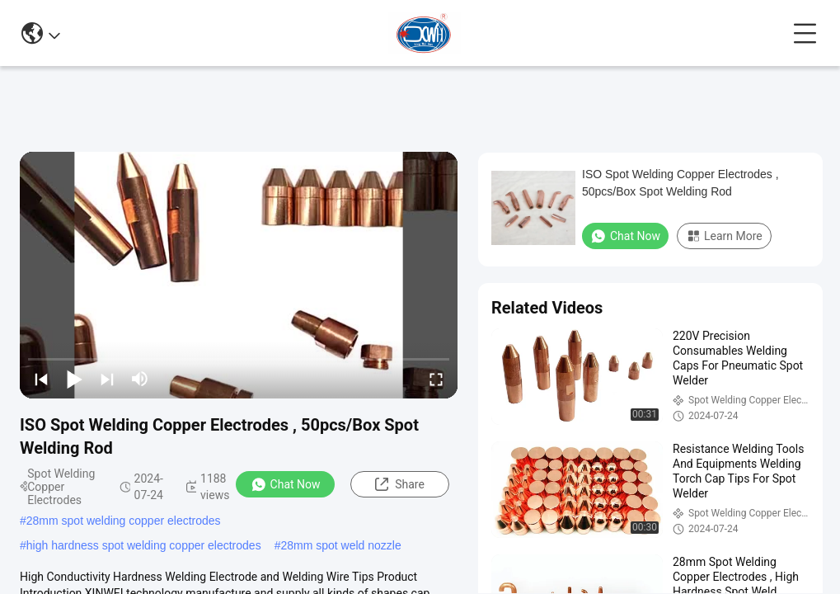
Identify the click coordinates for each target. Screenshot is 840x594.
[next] (107, 378)
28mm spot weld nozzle (340, 545)
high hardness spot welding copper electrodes (143, 545)
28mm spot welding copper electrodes (123, 520)
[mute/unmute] (140, 378)
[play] (239, 274)
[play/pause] (74, 378)
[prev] (41, 378)
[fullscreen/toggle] (436, 378)
